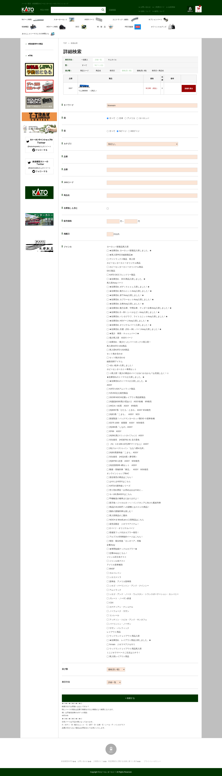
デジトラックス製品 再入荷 (122, 259)
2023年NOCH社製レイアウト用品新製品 (127, 397)
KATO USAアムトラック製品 (122, 389)
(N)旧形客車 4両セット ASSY (123, 465)
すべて (84, 65)
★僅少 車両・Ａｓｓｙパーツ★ (124, 333)
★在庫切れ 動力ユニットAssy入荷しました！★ (130, 291)
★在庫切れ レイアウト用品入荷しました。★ (130, 640)
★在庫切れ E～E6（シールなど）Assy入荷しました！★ (134, 312)
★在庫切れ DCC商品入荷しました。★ (127, 279)
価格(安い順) (127, 71)
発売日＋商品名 (158, 71)
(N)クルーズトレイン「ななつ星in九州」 (127, 448)
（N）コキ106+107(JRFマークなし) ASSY (129, 444)
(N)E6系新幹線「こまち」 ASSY (123, 452)
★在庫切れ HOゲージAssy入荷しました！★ (129, 321)
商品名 (98, 71)
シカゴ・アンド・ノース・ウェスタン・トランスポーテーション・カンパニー (144, 594)
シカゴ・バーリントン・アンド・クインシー (129, 586)
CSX (111, 602)
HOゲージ (135, 131)
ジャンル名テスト (117, 561)
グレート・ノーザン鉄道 (120, 598)
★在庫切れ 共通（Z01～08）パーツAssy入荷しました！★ (135, 329)
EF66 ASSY (115, 431)
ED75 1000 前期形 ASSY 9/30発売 (126, 423)
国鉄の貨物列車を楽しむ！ (121, 511)
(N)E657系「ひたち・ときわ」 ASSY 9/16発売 (130, 410)
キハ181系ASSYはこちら (120, 494)
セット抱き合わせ (117, 357)
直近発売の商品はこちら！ (121, 477)
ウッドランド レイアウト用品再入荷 (125, 648)
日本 (121, 118)
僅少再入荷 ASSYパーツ (120, 338)
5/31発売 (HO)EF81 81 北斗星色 (124, 440)
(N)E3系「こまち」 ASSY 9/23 (124, 414)
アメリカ (131, 118)
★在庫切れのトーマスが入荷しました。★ (128, 381)
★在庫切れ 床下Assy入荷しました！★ (126, 295)
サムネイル (112, 60)
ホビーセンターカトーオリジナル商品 (126, 267)
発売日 (112, 71)
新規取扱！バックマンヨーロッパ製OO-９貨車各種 (132, 418)
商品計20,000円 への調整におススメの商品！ (129, 507)
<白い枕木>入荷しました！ (121, 365)
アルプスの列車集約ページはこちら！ (126, 537)
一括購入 (84, 60)
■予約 (30, 56)
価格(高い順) (142, 71)
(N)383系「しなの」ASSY (121, 427)
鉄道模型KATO (66, 761)
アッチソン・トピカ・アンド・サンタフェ (128, 619)
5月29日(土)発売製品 (118, 393)
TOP (65, 43)
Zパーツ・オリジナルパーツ (121, 528)
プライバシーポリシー (152, 761)
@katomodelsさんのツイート (39, 168)
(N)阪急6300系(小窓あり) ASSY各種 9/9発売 (130, 401)
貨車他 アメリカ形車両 (120, 581)
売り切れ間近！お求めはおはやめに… (126, 490)
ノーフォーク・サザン (119, 611)
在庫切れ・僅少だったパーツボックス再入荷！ (130, 342)
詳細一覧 (98, 60)
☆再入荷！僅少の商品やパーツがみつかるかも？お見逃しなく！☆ (139, 373)
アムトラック (115, 590)
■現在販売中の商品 (35, 44)
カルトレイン (115, 573)
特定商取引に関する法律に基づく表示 (122, 761)
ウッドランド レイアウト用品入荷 (124, 636)
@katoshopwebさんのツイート (39, 146)
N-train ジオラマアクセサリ (122, 644)
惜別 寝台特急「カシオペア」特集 (125, 541)
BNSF (112, 569)
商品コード (84, 71)
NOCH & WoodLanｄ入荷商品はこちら (126, 520)
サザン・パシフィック (119, 628)
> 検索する (130, 698)
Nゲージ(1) (99, 65)
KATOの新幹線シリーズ (119, 486)
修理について (159, 11)
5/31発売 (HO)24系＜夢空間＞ (123, 457)
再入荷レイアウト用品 (119, 656)
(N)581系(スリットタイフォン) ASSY (126, 435)
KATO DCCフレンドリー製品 (122, 275)
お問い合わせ (145, 7)
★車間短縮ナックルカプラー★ (123, 549)
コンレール (114, 615)
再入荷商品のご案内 (118, 515)
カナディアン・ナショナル (121, 607)
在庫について (145, 11)
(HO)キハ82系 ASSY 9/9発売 (123, 406)
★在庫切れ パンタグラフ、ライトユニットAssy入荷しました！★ (138, 316)
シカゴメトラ (115, 577)
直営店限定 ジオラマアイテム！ (124, 524)
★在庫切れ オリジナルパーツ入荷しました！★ (130, 325)
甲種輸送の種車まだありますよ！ (124, 498)
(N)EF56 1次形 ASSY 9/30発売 (124, 461)
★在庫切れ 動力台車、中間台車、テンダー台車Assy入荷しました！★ (140, 308)
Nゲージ (123, 131)
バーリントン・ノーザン (120, 624)
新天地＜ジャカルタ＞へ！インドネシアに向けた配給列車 (135, 503)
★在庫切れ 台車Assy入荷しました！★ (126, 304)
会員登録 (171, 7)
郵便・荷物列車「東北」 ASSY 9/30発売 (128, 469)
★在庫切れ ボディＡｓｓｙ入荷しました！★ (129, 287)
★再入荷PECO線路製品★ (121, 255)
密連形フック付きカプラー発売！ (124, 532)
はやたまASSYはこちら (119, 481)
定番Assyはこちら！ (118, 553)
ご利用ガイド (159, 7)
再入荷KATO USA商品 (119, 350)
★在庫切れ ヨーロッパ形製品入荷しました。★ (130, 250)
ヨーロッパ (144, 118)
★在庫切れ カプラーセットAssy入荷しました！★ (131, 299)
